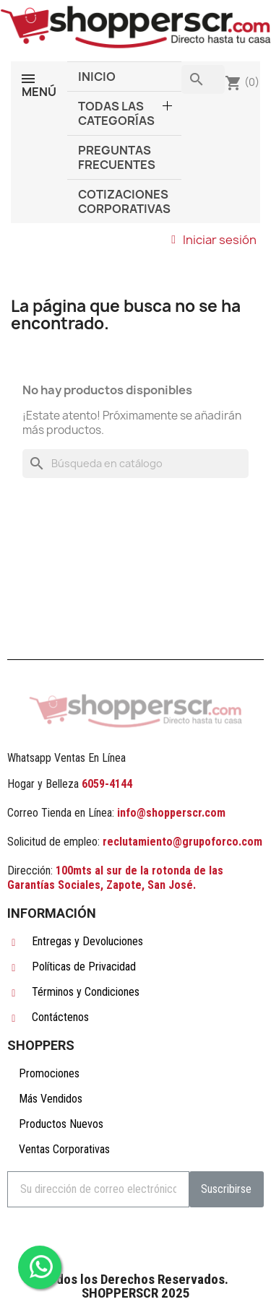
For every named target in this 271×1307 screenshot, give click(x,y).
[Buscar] (135, 463)
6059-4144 (107, 784)
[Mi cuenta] (214, 239)
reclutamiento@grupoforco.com (182, 841)
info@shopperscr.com (169, 813)
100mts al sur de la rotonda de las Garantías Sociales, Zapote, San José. (115, 878)
